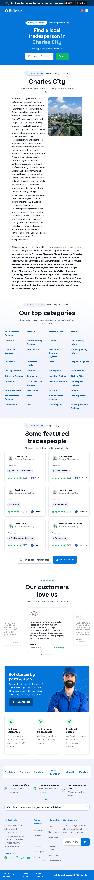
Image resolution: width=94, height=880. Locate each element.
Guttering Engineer (13, 376)
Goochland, (47, 264)
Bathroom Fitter (56, 331)
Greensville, (59, 264)
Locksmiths (10, 381)
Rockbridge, (75, 281)
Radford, (39, 281)
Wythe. (34, 288)
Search (62, 56)
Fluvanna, (36, 264)
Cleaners (37, 835)
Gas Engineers (40, 852)
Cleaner (52, 340)
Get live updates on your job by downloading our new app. (37, 3)
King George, (47, 271)
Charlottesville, (50, 257)
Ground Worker (77, 370)
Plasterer (53, 390)
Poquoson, (29, 278)
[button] (41, 654)
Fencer (51, 362)
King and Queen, (32, 271)
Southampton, (40, 285)
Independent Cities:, (54, 268)
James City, (18, 271)
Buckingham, (35, 257)
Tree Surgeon (55, 404)
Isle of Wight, (71, 268)
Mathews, (41, 274)
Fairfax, (65, 261)
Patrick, (76, 274)
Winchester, (25, 288)
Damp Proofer (33, 349)
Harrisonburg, (19, 268)
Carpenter (9, 340)
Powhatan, (53, 278)
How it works (53, 832)
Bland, (15, 257)
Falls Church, (75, 261)
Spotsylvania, (54, 285)
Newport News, (54, 274)
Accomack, (37, 254)
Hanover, (69, 264)
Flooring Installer (12, 370)
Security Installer (78, 395)
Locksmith (69, 772)
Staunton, (66, 285)
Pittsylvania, (18, 278)
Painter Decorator (13, 390)
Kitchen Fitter (77, 376)
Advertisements (54, 860)
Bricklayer (75, 331)
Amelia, (69, 254)
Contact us (53, 855)
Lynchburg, (17, 274)
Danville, (34, 261)
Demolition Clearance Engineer (53, 353)
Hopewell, (39, 268)
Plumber (74, 390)
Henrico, (30, 268)
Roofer (29, 395)
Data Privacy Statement (8, 875)
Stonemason (10, 404)
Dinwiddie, (55, 261)
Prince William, (27, 281)
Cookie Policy (25, 875)
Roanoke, (64, 281)
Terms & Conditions (41, 875)
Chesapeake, (64, 257)
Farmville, (17, 264)
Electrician (9, 362)
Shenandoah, (18, 285)
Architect (30, 331)
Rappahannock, (52, 281)
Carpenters (38, 830)
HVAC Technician (54, 772)
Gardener (31, 370)
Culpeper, (25, 261)
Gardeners (38, 846)
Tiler (28, 404)
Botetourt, (23, 257)
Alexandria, (59, 254)
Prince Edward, (67, 278)
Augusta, (77, 254)
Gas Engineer (55, 370)
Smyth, (29, 285)
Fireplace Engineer (79, 362)
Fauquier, (26, 264)
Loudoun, (70, 271)
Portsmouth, (41, 278)
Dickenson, (44, 261)
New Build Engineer (58, 381)
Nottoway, (67, 274)
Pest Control (32, 390)
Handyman (31, 376)
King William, (60, 271)
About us (52, 826)
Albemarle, (48, 254)
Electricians (38, 841)
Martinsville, (29, 274)
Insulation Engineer (57, 376)
